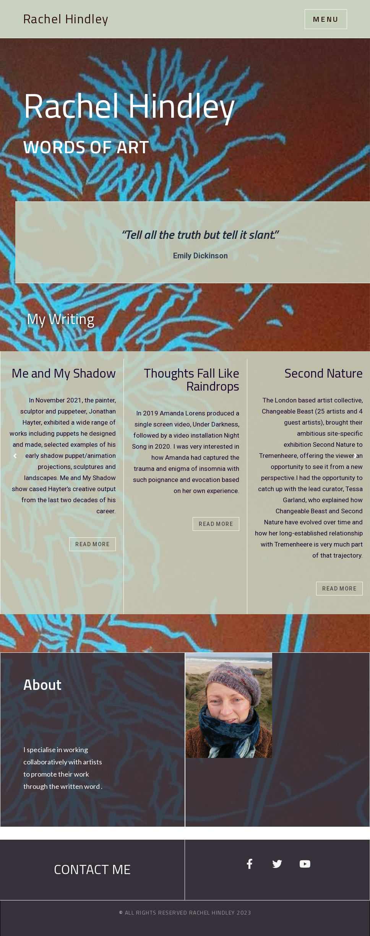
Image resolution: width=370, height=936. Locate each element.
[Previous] (15, 456)
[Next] (355, 456)
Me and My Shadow (63, 373)
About (42, 684)
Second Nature (323, 373)
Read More (92, 544)
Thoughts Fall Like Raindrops (191, 379)
